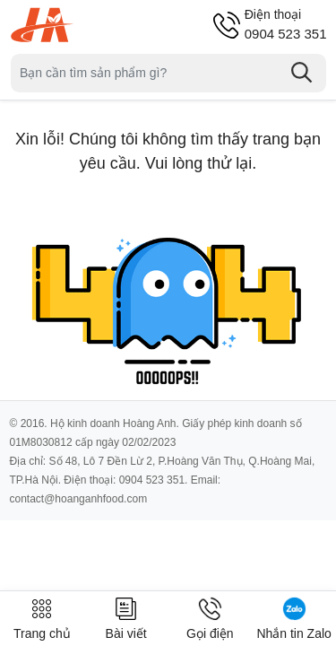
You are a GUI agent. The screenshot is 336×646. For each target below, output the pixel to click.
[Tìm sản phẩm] (168, 73)
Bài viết (126, 619)
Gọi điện (210, 619)
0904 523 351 (286, 23)
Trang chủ (42, 619)
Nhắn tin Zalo (293, 619)
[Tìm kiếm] (302, 72)
